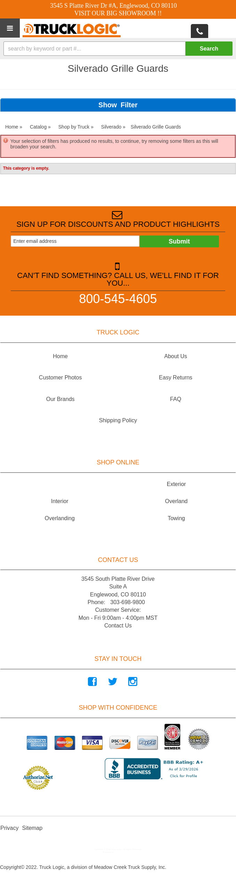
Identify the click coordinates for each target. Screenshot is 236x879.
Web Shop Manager (123, 852)
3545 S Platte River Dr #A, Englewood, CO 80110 (113, 5)
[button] (118, 48)
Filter (129, 105)
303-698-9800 (127, 602)
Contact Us (118, 626)
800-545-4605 (118, 298)
